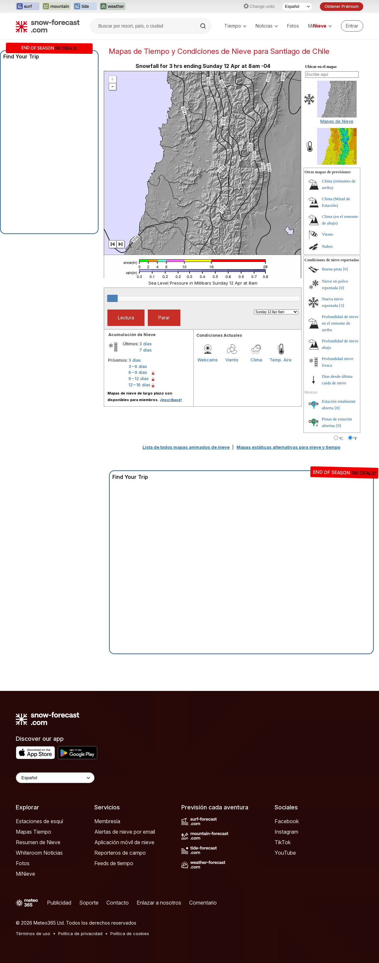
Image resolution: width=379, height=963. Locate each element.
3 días (145, 343)
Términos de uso (33, 933)
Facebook (287, 821)
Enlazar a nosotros (159, 902)
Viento (231, 359)
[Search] (203, 26)
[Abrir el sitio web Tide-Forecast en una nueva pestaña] (85, 6)
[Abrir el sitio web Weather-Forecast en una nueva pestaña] (112, 6)
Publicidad (59, 902)
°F (355, 438)
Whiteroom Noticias (39, 852)
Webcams (207, 359)
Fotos (293, 26)
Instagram (286, 831)
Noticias (267, 26)
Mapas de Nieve (336, 121)
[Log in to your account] (352, 26)
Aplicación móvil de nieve (124, 842)
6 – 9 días (137, 372)
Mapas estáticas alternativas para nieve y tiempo (288, 447)
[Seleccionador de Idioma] (297, 6)
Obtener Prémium (341, 6)
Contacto (117, 902)
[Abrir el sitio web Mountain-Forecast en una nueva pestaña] (56, 6)
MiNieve (25, 873)
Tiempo (235, 26)
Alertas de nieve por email (124, 831)
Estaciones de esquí (39, 821)
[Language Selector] (55, 777)
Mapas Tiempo (33, 831)
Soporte (89, 902)
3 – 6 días (137, 366)
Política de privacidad (80, 933)
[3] (341, 305)
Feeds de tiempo (113, 863)
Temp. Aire (281, 359)
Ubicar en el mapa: (321, 66)
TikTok (283, 842)
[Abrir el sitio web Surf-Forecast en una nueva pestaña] (27, 6)
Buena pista (332, 269)
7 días (145, 350)
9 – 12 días (138, 378)
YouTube (285, 852)
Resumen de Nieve (38, 842)
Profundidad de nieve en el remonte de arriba (340, 323)
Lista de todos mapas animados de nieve (186, 447)
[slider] (112, 298)
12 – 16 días (139, 384)
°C (341, 438)
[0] (345, 269)
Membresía (107, 821)
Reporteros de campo (120, 852)
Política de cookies (129, 933)
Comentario (203, 902)
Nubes (327, 246)
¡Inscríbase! (171, 399)
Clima (256, 359)
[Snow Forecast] (47, 25)
